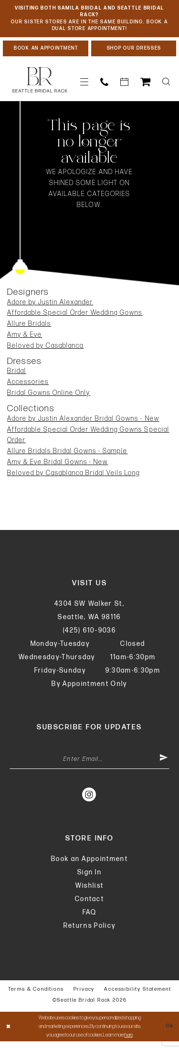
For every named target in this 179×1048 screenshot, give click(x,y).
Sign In (89, 878)
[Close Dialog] (9, 1033)
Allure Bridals (29, 328)
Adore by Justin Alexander (50, 306)
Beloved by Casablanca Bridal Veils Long (73, 477)
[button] (84, 86)
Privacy (84, 995)
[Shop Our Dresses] (134, 52)
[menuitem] (84, 86)
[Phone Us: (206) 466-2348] (105, 86)
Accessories (28, 387)
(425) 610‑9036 (89, 635)
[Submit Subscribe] (163, 764)
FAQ (90, 918)
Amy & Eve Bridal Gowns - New (57, 466)
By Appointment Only (89, 688)
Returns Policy (89, 932)
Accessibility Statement (137, 995)
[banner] (39, 84)
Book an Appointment (89, 865)
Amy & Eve (24, 339)
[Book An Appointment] (45, 52)
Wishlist (89, 892)
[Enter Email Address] (89, 764)
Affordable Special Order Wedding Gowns (74, 317)
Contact (89, 905)
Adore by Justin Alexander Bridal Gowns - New (83, 423)
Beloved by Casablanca (45, 350)
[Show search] (166, 86)
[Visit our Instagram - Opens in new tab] (89, 800)
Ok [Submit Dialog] (169, 1032)
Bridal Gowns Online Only (48, 397)
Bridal (16, 376)
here (129, 1041)
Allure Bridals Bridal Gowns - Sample (67, 455)
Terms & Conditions (36, 995)
